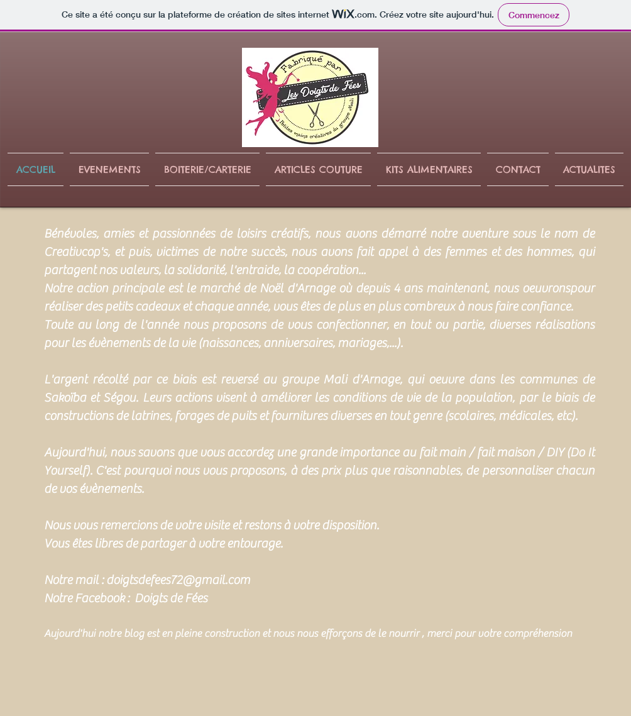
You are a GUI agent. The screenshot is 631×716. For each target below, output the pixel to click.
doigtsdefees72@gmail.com (178, 580)
